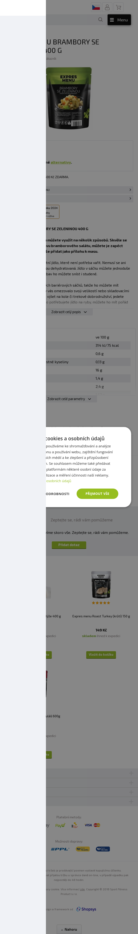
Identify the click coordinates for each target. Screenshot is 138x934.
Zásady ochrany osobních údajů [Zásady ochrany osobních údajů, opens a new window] (45, 480)
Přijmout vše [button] (97, 493)
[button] (44, 494)
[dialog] (69, 467)
